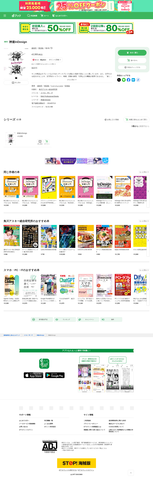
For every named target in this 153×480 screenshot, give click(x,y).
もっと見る (143, 172)
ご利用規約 (87, 420)
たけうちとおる (57, 86)
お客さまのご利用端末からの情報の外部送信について (121, 431)
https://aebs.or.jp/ (68, 450)
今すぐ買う (134, 53)
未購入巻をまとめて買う (138, 120)
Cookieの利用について (116, 427)
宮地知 (67, 86)
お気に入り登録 (113, 120)
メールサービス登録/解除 (27, 424)
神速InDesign (22, 133)
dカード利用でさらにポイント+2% (43, 64)
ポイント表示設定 (50, 427)
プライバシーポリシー (91, 424)
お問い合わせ (23, 427)
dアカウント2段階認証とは (92, 427)
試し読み (18, 82)
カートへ (134, 60)
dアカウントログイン (26, 430)
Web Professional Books (50, 96)
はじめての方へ (24, 420)
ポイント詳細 (54, 60)
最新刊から (144, 126)
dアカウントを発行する (68, 470)
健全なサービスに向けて (117, 424)
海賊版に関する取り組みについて (94, 430)
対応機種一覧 (48, 420)
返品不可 (34, 68)
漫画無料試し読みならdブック (12, 335)
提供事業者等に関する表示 (117, 420)
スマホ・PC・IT (47, 93)
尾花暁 (41, 48)
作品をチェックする (133, 67)
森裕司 (34, 48)
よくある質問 (48, 424)
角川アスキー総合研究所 (48, 89)
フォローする (51, 48)
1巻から (134, 126)
